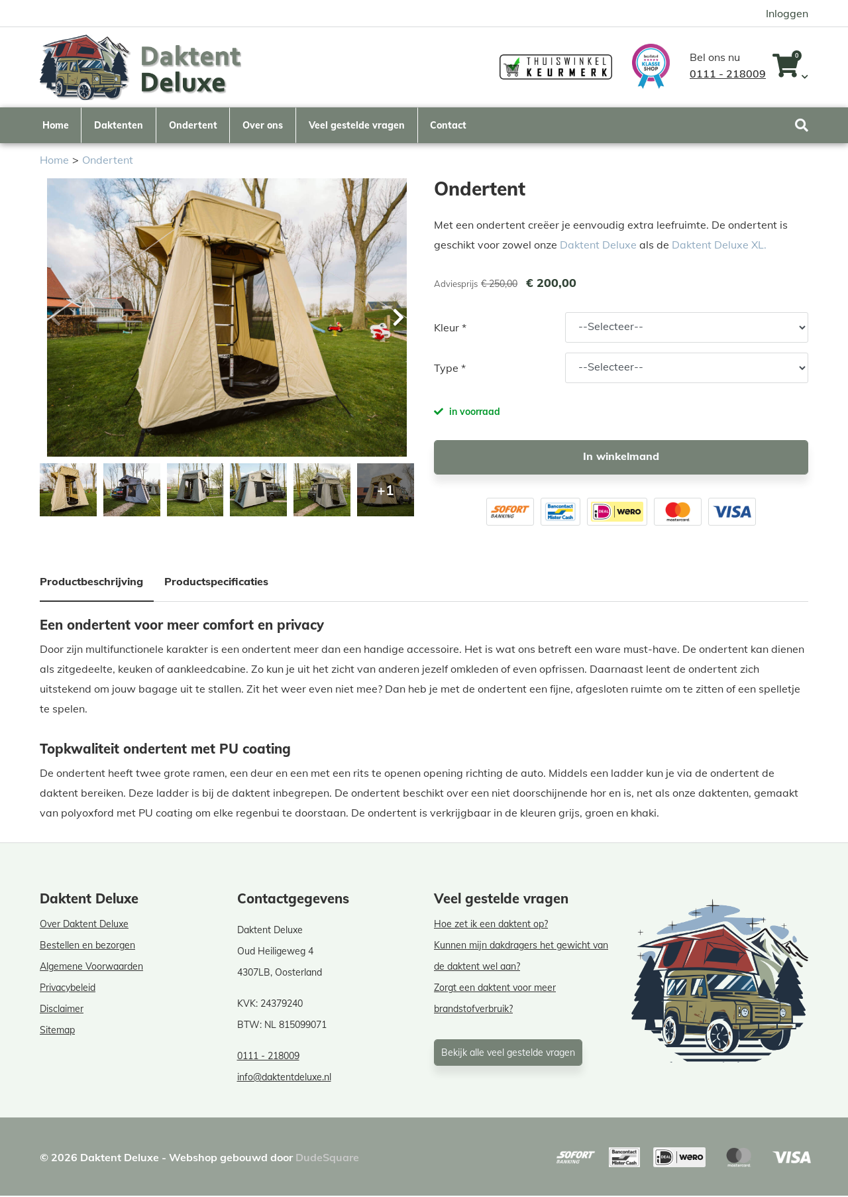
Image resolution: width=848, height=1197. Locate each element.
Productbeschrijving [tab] (91, 582)
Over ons (262, 125)
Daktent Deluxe (598, 246)
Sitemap (57, 1031)
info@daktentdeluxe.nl (284, 1078)
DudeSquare (327, 1158)
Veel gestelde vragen (357, 125)
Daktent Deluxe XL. (719, 246)
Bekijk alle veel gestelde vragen (508, 1054)
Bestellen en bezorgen (87, 946)
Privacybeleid (67, 989)
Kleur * (450, 328)
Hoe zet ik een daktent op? (491, 925)
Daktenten (118, 125)
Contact (448, 125)
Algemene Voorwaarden (91, 968)
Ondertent (193, 125)
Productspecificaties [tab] (216, 582)
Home (55, 125)
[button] (397, 319)
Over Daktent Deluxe (84, 925)
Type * (450, 369)
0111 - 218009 (728, 73)
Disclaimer (61, 1010)
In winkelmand (621, 457)
